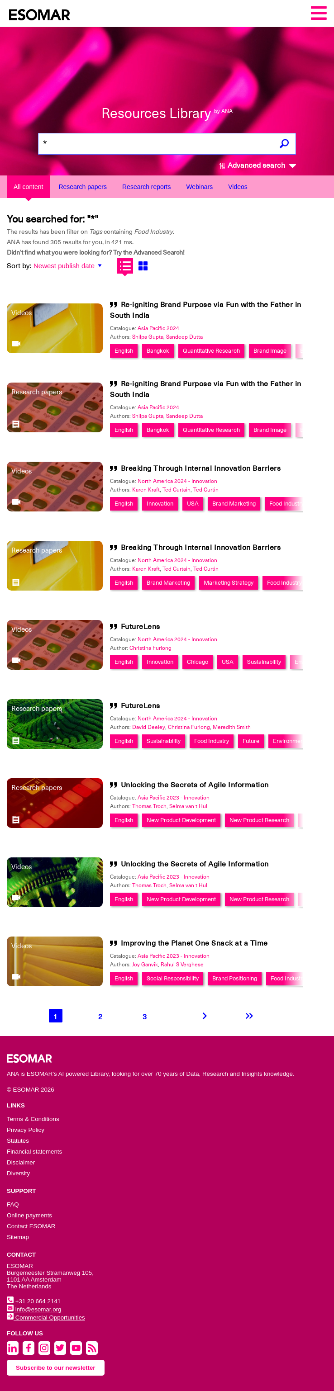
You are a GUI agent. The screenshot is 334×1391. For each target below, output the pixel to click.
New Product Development (181, 820)
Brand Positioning (234, 978)
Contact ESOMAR (31, 1226)
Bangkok (158, 351)
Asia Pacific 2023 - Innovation (174, 797)
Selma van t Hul (188, 806)
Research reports (146, 186)
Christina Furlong (150, 648)
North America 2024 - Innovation (177, 481)
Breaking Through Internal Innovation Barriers (201, 468)
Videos (238, 186)
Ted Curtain (176, 489)
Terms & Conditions (33, 1119)
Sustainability (264, 662)
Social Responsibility (173, 978)
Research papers (82, 186)
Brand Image (269, 351)
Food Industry (286, 503)
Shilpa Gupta (147, 337)
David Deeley (148, 727)
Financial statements (34, 1151)
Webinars (199, 186)
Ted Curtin (206, 489)
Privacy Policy (25, 1129)
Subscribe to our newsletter (55, 1367)
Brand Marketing (234, 503)
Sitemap (18, 1237)
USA (193, 503)
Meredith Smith (232, 727)
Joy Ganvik (145, 964)
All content (28, 186)
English (124, 351)
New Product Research (259, 820)
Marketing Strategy (228, 583)
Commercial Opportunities (46, 1317)
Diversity (18, 1173)
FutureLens (140, 626)
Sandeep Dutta (184, 337)
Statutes (18, 1140)
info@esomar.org (34, 1309)
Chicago (197, 662)
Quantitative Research (211, 351)
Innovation (160, 503)
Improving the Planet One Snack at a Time (194, 943)
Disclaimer (21, 1162)
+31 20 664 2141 (34, 1301)
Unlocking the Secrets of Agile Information (195, 785)
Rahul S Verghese (182, 964)
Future (251, 741)
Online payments (29, 1215)
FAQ (13, 1204)
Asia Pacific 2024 (158, 328)
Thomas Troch (149, 806)
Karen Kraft (146, 489)
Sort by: (19, 265)
